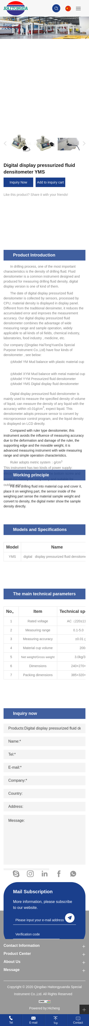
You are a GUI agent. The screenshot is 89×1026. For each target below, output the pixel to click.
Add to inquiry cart (50, 182)
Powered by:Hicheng (44, 1008)
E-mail (33, 1022)
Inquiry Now (18, 182)
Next (83, 143)
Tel (11, 1022)
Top (55, 1022)
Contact (78, 1022)
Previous (4, 143)
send (70, 918)
